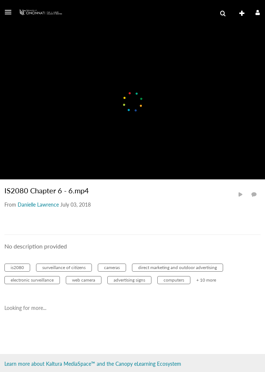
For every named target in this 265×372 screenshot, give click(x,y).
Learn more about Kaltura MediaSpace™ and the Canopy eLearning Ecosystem (92, 364)
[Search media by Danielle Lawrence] (38, 204)
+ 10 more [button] (206, 280)
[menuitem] (222, 13)
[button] (10, 12)
